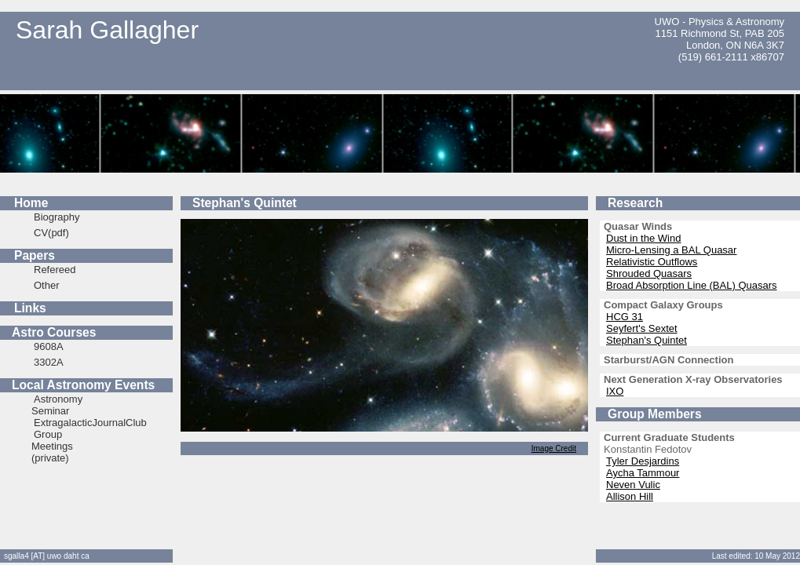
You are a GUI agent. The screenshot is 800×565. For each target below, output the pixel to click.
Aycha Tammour (642, 473)
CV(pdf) (51, 233)
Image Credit (554, 448)
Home (31, 203)
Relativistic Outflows (651, 262)
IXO (614, 391)
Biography (57, 217)
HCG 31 (624, 317)
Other (47, 285)
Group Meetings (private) (52, 446)
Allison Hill (629, 496)
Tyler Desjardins (642, 461)
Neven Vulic (633, 484)
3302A (49, 362)
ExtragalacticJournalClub (90, 422)
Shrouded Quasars (649, 273)
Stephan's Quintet (646, 340)
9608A (49, 346)
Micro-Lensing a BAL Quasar (671, 250)
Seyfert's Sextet (642, 328)
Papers (34, 255)
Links (30, 308)
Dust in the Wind (643, 238)
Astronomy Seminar (56, 405)
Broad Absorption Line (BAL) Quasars (691, 285)
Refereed (54, 269)
